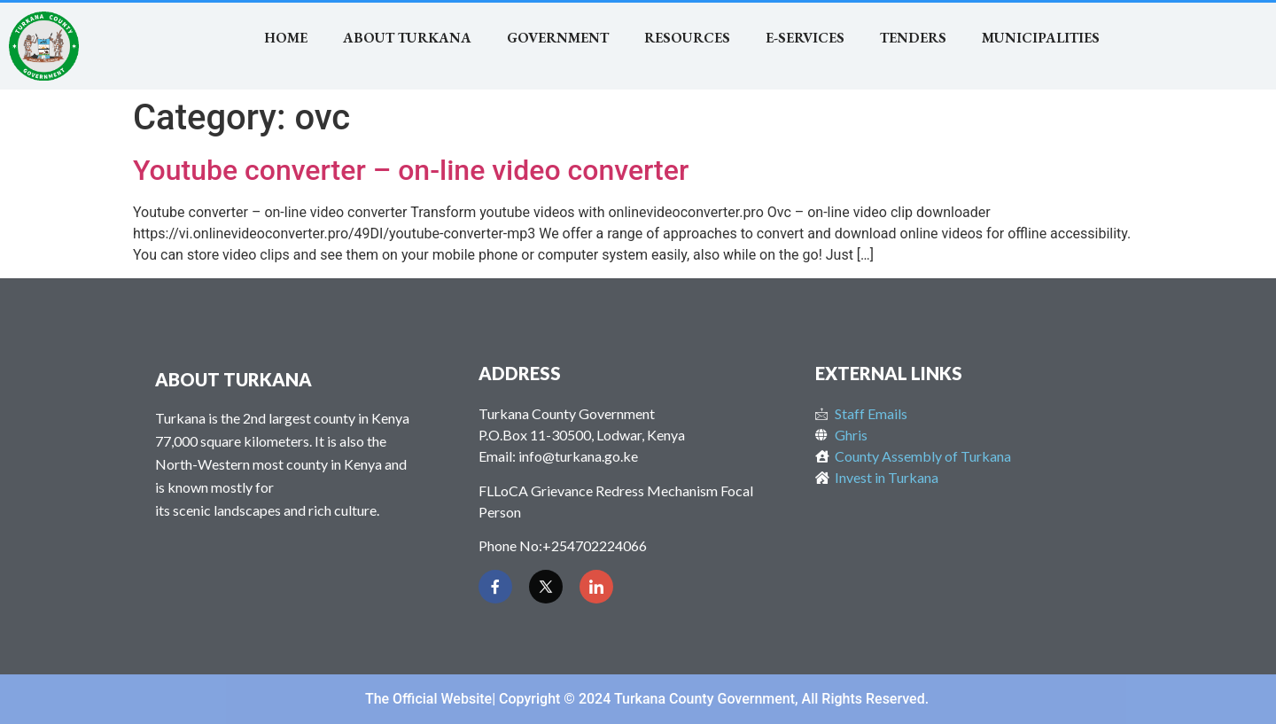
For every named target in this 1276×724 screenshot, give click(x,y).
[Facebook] (495, 586)
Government (558, 37)
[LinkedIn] (596, 586)
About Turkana (407, 37)
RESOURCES (687, 37)
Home (285, 37)
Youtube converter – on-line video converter (411, 170)
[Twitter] (546, 586)
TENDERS (913, 37)
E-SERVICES (805, 37)
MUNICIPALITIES (1041, 37)
